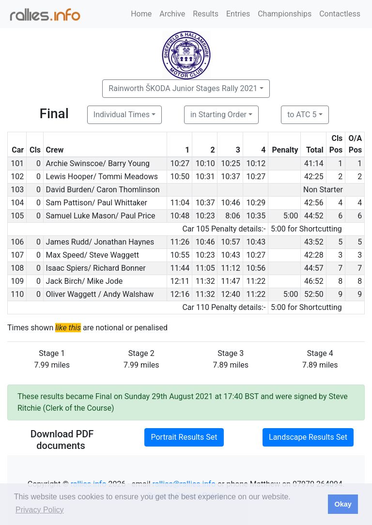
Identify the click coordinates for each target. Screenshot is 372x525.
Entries (238, 13)
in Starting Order (218, 114)
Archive (172, 13)
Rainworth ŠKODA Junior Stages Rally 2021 (182, 88)
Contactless (339, 13)
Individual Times (121, 114)
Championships (284, 13)
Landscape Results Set (308, 437)
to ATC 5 (301, 114)
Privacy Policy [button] (40, 510)
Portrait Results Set (184, 437)
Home (141, 13)
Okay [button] (342, 504)
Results (205, 13)
